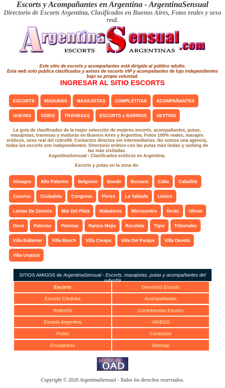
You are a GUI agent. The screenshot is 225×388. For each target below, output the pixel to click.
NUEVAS (22, 115)
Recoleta (134, 225)
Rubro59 (63, 310)
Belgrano (87, 181)
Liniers (165, 196)
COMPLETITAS (131, 100)
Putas (62, 333)
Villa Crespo (99, 240)
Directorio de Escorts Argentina (46, 12)
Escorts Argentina (62, 322)
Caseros (21, 196)
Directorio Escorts (160, 287)
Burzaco (139, 181)
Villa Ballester (27, 240)
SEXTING (166, 115)
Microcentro (144, 211)
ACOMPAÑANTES (175, 100)
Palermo (42, 225)
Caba (163, 181)
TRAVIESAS (77, 115)
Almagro (22, 181)
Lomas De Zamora (32, 211)
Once (18, 225)
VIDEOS (161, 322)
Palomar (70, 225)
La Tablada (136, 196)
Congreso (81, 196)
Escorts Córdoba (62, 298)
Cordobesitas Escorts (161, 310)
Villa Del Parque (138, 240)
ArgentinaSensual (178, 4)
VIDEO (48, 115)
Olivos (196, 211)
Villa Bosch (64, 240)
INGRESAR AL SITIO (112, 83)
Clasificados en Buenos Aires (129, 12)
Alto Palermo (54, 181)
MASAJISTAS (91, 100)
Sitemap (161, 345)
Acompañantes (161, 298)
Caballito (188, 181)
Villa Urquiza (26, 255)
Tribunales (185, 225)
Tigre (159, 225)
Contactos (160, 333)
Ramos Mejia (102, 225)
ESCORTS (24, 100)
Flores (108, 196)
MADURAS (55, 100)
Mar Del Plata (76, 211)
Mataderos (110, 211)
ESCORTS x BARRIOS (123, 115)
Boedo (114, 181)
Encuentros (62, 345)
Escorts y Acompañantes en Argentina (80, 4)
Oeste (173, 211)
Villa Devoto (177, 240)
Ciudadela (51, 196)
